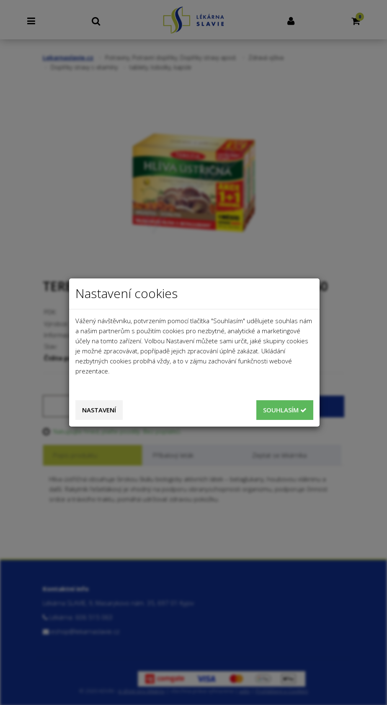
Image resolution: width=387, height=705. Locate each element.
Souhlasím (285, 410)
